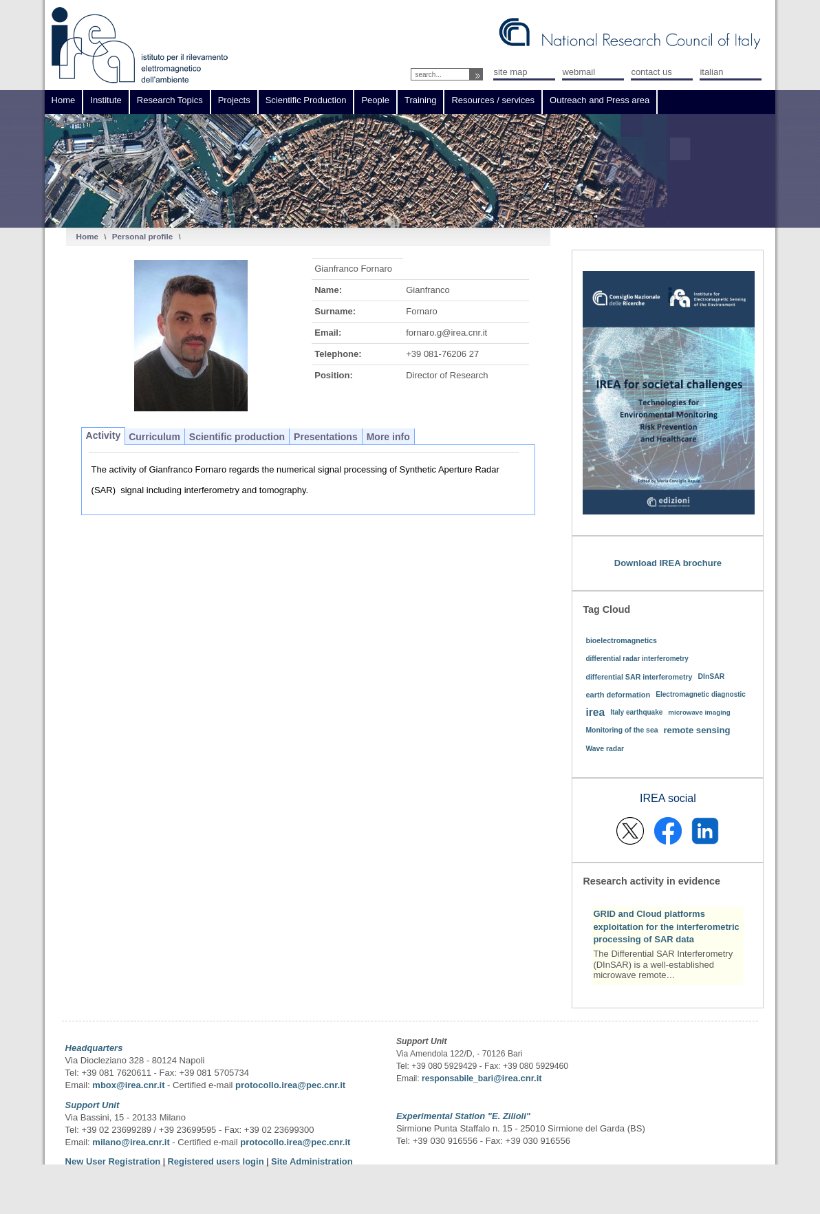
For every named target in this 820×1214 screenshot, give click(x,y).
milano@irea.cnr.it (130, 1142)
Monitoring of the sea (621, 730)
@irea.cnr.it (517, 1078)
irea (595, 712)
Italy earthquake (636, 712)
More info (388, 436)
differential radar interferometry (637, 658)
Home (87, 236)
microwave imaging (699, 712)
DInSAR (711, 676)
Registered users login (216, 1161)
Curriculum (154, 436)
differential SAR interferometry (638, 677)
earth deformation (617, 695)
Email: (327, 332)
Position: (333, 375)
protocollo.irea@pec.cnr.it (290, 1085)
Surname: (335, 311)
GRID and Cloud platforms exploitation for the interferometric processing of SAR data (666, 926)
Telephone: (337, 354)
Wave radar (604, 748)
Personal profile (142, 236)
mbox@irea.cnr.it (128, 1085)
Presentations (326, 436)
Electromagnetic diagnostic (701, 694)
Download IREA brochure (668, 563)
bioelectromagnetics (621, 640)
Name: (328, 290)
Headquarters (94, 1048)
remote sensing (696, 730)
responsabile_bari (457, 1078)
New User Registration (113, 1161)
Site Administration (312, 1161)
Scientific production (237, 436)
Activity (103, 435)
